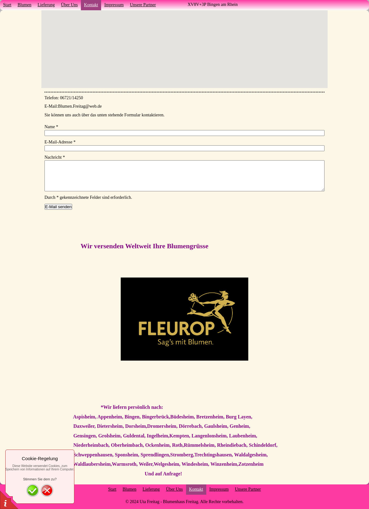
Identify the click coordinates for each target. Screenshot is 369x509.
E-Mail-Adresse (60, 142)
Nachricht (54, 157)
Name (51, 126)
